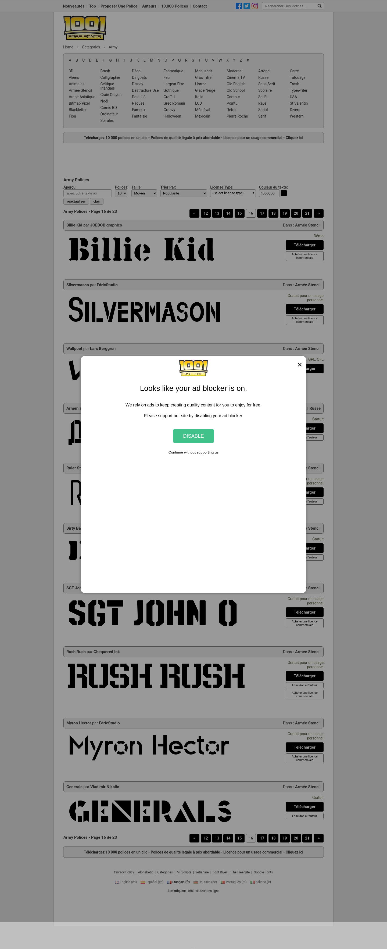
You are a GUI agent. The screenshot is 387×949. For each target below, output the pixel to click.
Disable (193, 436)
